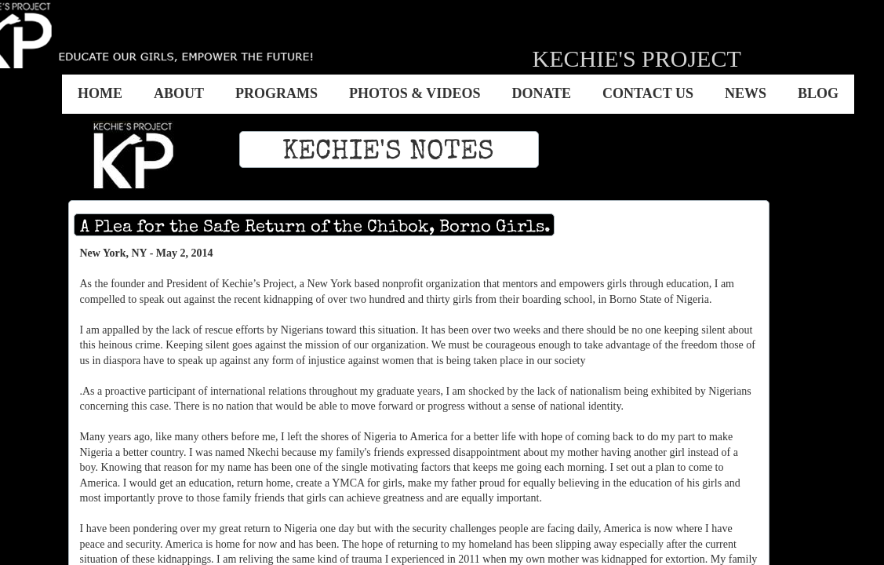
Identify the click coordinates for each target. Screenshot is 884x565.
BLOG (818, 93)
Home (100, 93)
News (745, 93)
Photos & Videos (414, 93)
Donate (541, 93)
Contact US (647, 93)
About (179, 93)
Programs (276, 93)
